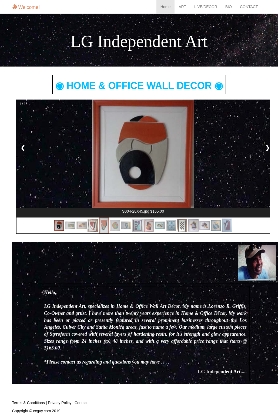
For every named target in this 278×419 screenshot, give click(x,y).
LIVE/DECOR (205, 7)
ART (182, 7)
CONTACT (249, 7)
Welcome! (26, 7)
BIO (228, 7)
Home (165, 7)
